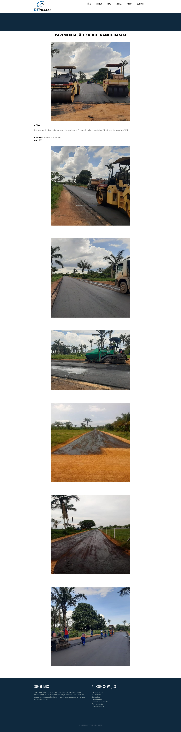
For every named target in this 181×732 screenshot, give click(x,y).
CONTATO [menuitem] (129, 3)
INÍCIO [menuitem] (89, 3)
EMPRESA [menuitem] (99, 3)
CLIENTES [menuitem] (119, 3)
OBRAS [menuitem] (109, 3)
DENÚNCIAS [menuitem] (140, 3)
